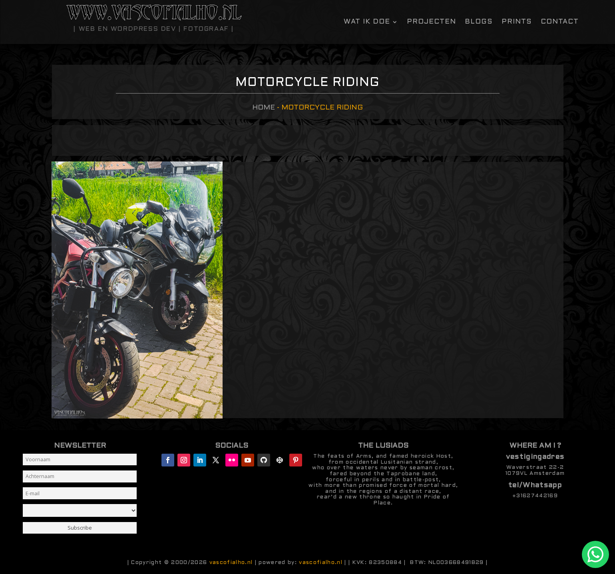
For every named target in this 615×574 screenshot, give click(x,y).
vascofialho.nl (231, 562)
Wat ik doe (367, 22)
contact (560, 22)
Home (263, 107)
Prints (517, 22)
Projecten (431, 22)
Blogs (479, 22)
